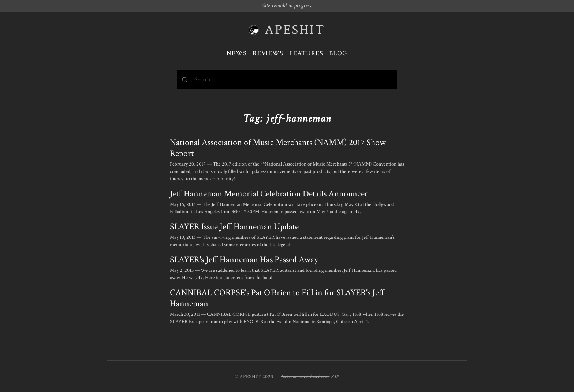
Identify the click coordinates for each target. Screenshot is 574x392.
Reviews (268, 53)
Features (306, 53)
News (237, 53)
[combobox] (287, 79)
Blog (338, 53)
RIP (335, 376)
